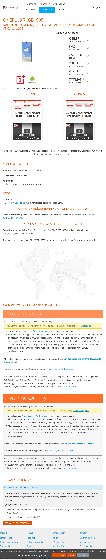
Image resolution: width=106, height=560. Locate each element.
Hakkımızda (32, 537)
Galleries (31, 9)
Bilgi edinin (41, 555)
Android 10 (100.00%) (13, 218)
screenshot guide (83, 326)
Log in (60, 9)
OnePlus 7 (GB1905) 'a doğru (79, 108)
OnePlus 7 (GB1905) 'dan (27, 108)
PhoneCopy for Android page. (60, 369)
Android (56, 537)
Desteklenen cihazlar (52, 4)
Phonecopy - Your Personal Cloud (11, 8)
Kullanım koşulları (87, 537)
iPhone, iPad (58, 542)
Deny (71, 555)
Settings (82, 555)
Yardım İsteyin (70, 386)
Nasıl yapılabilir (7, 537)
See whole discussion (17, 523)
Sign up (47, 9)
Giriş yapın (32, 487)
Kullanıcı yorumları (35, 542)
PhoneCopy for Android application (38, 331)
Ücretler (31, 4)
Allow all (58, 555)
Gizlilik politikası (86, 546)
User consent (85, 542)
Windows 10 (58, 546)
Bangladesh (20, 202)
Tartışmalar (5, 546)
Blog (29, 546)
